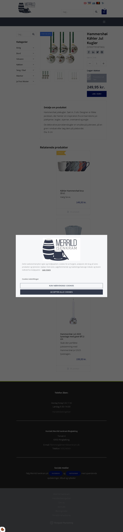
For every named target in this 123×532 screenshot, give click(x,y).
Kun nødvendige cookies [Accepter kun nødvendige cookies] (61, 286)
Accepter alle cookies (61, 292)
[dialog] (61, 266)
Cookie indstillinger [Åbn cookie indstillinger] (30, 279)
